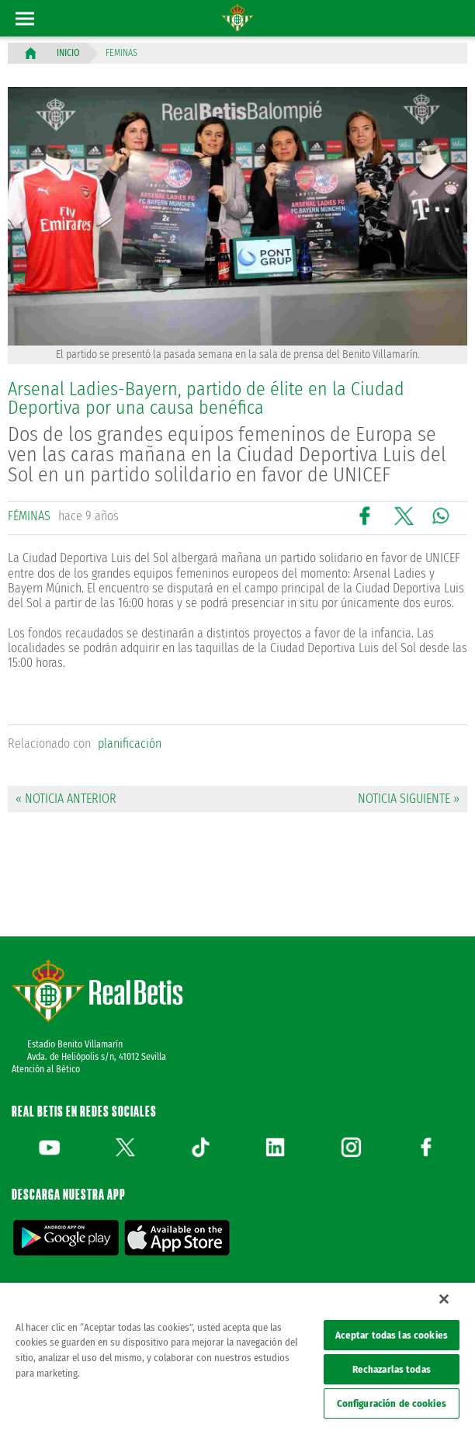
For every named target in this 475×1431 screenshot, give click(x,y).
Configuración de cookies (391, 1403)
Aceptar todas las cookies (391, 1335)
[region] (237, 1357)
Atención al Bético (46, 1069)
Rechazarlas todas (391, 1369)
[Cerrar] (444, 1299)
